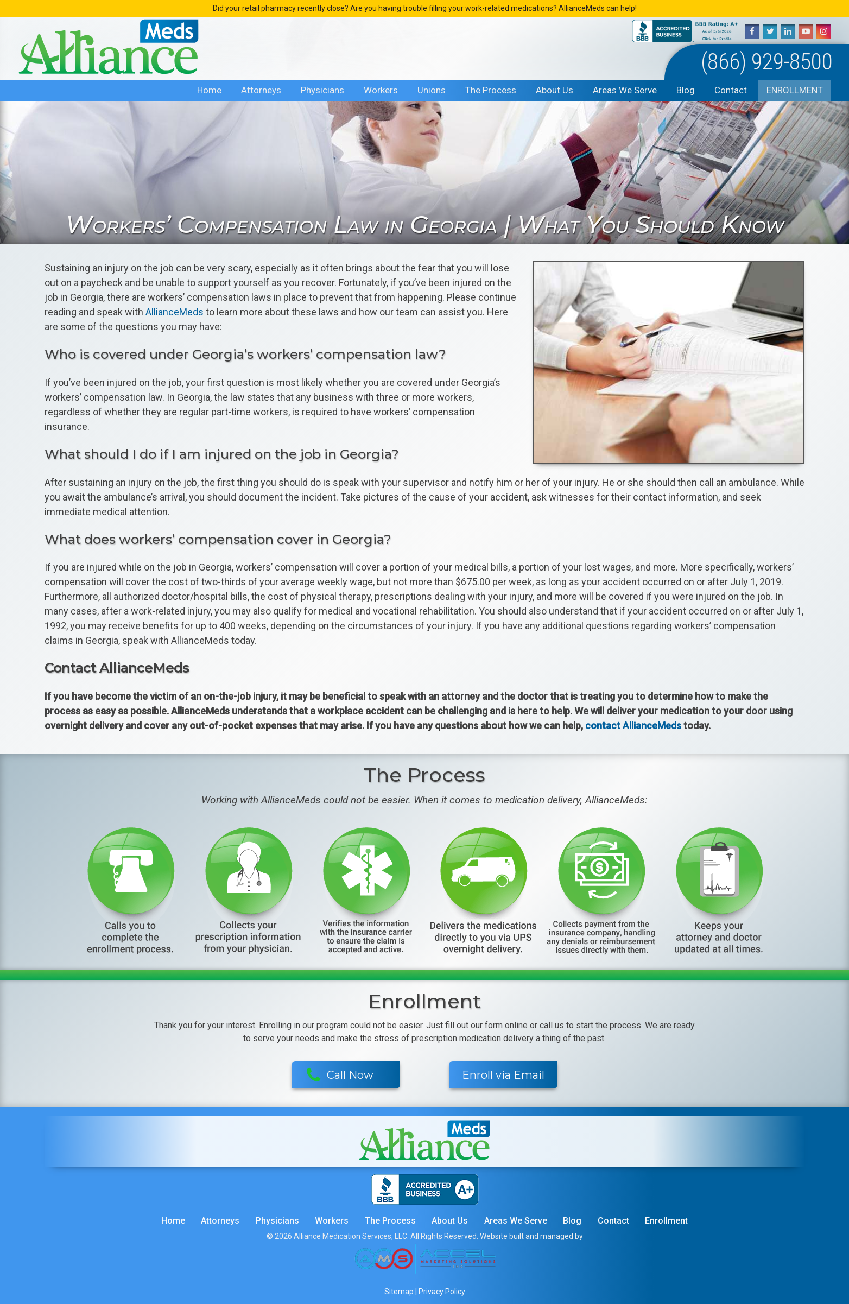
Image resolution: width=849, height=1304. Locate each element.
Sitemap (399, 1291)
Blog (685, 90)
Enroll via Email (503, 1074)
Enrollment (794, 90)
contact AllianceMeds (633, 725)
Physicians (322, 90)
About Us (554, 90)
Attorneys (261, 90)
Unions (431, 90)
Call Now (340, 1075)
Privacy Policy (442, 1291)
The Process (490, 90)
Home (209, 90)
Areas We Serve (625, 90)
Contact (730, 90)
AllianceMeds (174, 312)
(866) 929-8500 (767, 61)
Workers (381, 90)
